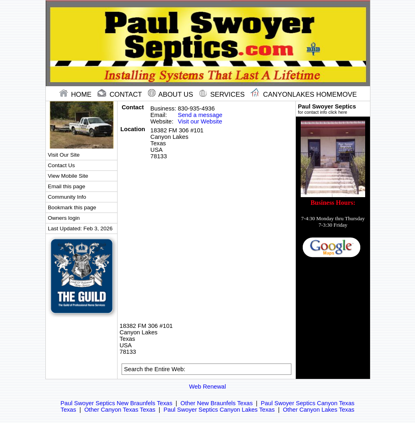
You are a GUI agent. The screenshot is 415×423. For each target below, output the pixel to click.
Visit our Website (200, 121)
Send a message (200, 115)
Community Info (67, 197)
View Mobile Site (68, 176)
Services (222, 94)
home (76, 94)
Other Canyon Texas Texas (119, 409)
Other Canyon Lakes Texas (319, 409)
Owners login (64, 218)
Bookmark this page (72, 207)
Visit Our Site (63, 155)
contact (120, 94)
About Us (171, 94)
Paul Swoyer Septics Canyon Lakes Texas (219, 409)
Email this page (66, 186)
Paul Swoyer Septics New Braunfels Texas (116, 403)
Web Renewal (207, 386)
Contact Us (61, 165)
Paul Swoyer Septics (333, 109)
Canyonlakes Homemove (303, 94)
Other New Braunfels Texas (216, 403)
